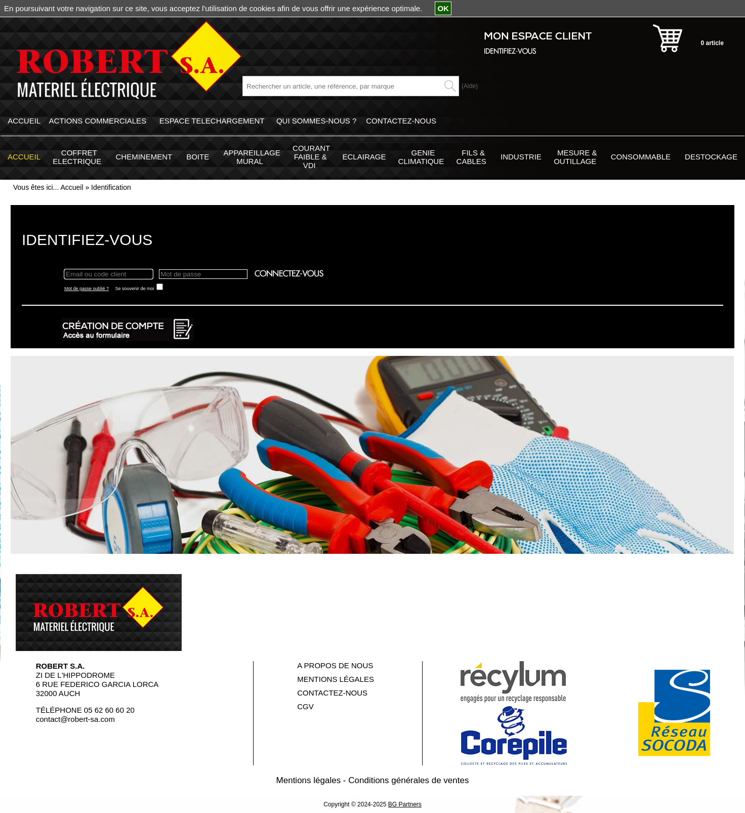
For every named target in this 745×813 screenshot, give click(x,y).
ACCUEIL (24, 120)
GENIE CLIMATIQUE (421, 157)
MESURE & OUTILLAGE (575, 157)
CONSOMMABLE (641, 156)
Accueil (71, 187)
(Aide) (470, 86)
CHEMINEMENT (143, 156)
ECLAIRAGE (364, 156)
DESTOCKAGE (711, 156)
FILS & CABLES (471, 157)
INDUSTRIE (521, 156)
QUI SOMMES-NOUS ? (316, 120)
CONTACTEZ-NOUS (401, 120)
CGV (305, 706)
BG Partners (405, 804)
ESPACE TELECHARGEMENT (212, 120)
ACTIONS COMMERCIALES (98, 120)
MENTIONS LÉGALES (335, 679)
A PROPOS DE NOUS (335, 665)
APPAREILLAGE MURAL (251, 157)
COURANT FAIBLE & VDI (311, 157)
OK (443, 8)
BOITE (197, 156)
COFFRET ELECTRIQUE (77, 157)
